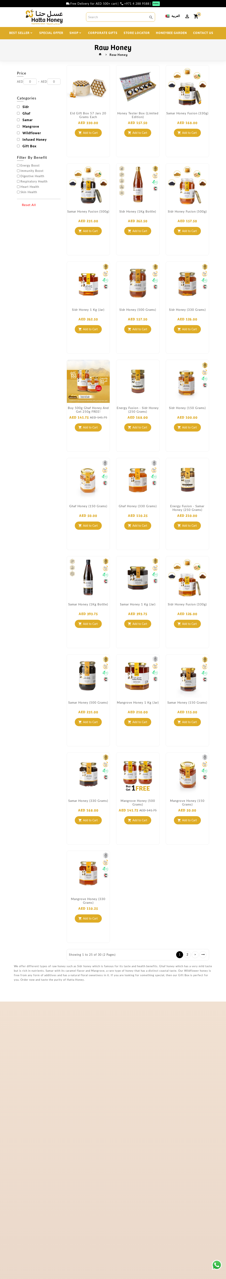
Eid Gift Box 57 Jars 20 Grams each (88, 115)
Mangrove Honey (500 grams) (138, 802)
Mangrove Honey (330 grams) (88, 900)
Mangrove (30, 126)
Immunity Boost (32, 171)
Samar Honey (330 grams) (88, 800)
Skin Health (28, 192)
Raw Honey (119, 54)
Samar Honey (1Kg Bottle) (88, 604)
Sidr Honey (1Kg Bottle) (137, 211)
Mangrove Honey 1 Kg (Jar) (138, 702)
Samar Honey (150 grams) (187, 702)
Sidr (25, 107)
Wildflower (31, 133)
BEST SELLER (19, 32)
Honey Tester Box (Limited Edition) (137, 115)
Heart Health (29, 187)
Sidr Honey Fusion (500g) (187, 211)
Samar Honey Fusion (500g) (88, 211)
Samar (27, 120)
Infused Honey (34, 139)
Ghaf (26, 113)
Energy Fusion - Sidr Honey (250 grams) (138, 409)
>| (202, 954)
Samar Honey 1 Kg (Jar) (138, 604)
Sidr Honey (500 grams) (137, 309)
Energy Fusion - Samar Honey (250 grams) (187, 508)
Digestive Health (32, 176)
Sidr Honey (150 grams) (187, 408)
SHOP (73, 32)
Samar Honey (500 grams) (88, 702)
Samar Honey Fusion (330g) (187, 113)
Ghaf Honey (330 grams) (138, 506)
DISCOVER (96, 44)
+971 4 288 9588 (136, 4)
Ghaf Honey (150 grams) (88, 506)
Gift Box (29, 146)
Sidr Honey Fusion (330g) (187, 604)
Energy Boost (30, 165)
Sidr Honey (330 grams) (187, 309)
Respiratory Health (34, 181)
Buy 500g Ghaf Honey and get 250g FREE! (88, 409)
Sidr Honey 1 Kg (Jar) (88, 309)
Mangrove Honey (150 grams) (187, 802)
